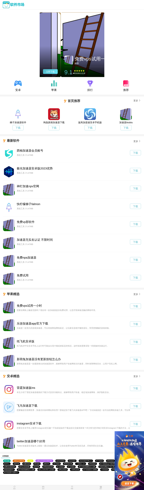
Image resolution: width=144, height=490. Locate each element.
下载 (18, 127)
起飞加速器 (60, 466)
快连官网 (36, 466)
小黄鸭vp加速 (75, 469)
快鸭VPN (46, 464)
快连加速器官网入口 (86, 461)
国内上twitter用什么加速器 (46, 469)
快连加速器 (72, 461)
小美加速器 (104, 469)
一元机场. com (80, 464)
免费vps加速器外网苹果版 (44, 461)
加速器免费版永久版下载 (106, 466)
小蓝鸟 (30, 461)
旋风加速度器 (60, 461)
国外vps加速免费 (24, 466)
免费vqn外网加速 (19, 461)
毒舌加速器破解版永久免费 (87, 466)
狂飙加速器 (26, 464)
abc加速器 (56, 464)
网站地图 (7, 461)
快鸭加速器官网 (48, 466)
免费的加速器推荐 (9, 466)
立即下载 (94, 71)
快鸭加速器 (110, 461)
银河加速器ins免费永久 (11, 472)
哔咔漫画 (37, 464)
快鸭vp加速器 (62, 469)
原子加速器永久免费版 (90, 469)
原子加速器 (99, 461)
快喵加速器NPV (9, 469)
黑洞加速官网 (68, 464)
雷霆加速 (16, 464)
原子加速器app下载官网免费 (108, 464)
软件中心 (7, 464)
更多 (135, 100)
